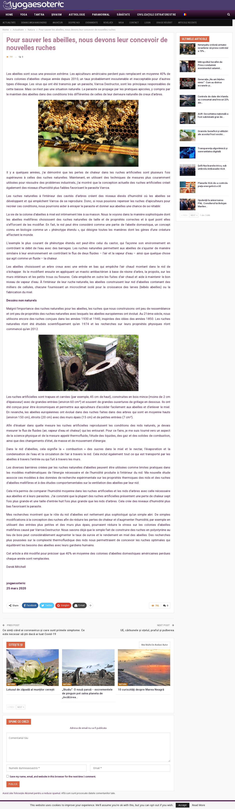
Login (148, 22)
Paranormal (101, 14)
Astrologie (77, 14)
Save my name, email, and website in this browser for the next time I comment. (53, 776)
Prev (11, 706)
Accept (182, 805)
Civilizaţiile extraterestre (156, 14)
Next (20, 706)
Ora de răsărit (164, 22)
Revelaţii (108, 22)
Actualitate (9, 22)
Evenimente (92, 22)
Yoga (23, 14)
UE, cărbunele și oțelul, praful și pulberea (147, 630)
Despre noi (74, 22)
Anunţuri (58, 22)
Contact (134, 22)
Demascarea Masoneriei (34, 22)
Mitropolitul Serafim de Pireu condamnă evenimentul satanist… (210, 65)
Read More (198, 805)
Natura (11, 684)
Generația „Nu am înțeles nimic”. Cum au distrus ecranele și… (211, 82)
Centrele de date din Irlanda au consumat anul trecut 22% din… (213, 99)
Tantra (39, 14)
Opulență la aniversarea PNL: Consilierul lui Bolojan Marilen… (212, 203)
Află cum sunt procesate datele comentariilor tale (88, 792)
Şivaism (56, 14)
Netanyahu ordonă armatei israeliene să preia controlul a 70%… (213, 47)
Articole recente (187, 22)
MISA (121, 22)
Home (9, 14)
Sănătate (123, 14)
